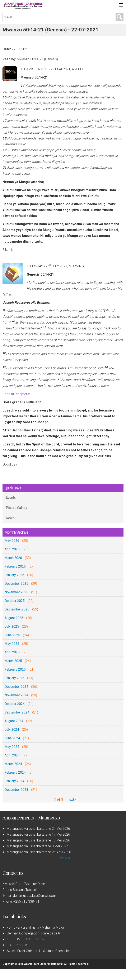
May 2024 (12, 747)
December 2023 (16, 790)
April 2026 (12, 549)
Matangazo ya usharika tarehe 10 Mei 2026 (38, 840)
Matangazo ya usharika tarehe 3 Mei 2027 (37, 846)
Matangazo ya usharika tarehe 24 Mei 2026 (38, 829)
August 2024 (14, 721)
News (10, 518)
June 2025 (12, 635)
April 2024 (12, 755)
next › (72, 799)
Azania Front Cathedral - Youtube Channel (38, 951)
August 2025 (14, 618)
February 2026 (15, 566)
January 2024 (14, 781)
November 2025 (16, 592)
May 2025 (12, 644)
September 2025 (17, 609)
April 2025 (12, 652)
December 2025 (16, 584)
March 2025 (13, 661)
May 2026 (12, 541)
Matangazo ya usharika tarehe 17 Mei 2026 (38, 834)
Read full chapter (16, 394)
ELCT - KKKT (17, 945)
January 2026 (14, 575)
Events (11, 497)
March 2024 (13, 764)
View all (65, 858)
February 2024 (15, 772)
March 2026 (13, 558)
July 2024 (12, 730)
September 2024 (17, 712)
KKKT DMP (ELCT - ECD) (25, 939)
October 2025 (15, 601)
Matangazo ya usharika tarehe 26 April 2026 (39, 852)
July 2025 (12, 626)
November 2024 (16, 695)
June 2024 (12, 738)
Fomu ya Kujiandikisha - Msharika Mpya (35, 927)
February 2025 (15, 669)
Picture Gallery (16, 508)
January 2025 (14, 678)
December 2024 (16, 687)
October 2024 (15, 704)
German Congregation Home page (33, 933)
